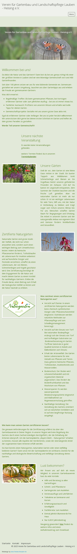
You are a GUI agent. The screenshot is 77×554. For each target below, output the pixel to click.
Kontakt (15, 533)
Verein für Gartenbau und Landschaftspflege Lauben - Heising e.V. (38, 6)
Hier (62, 513)
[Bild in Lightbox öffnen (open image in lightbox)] (19, 296)
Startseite (6, 533)
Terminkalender (28, 146)
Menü (71, 14)
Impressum (26, 533)
